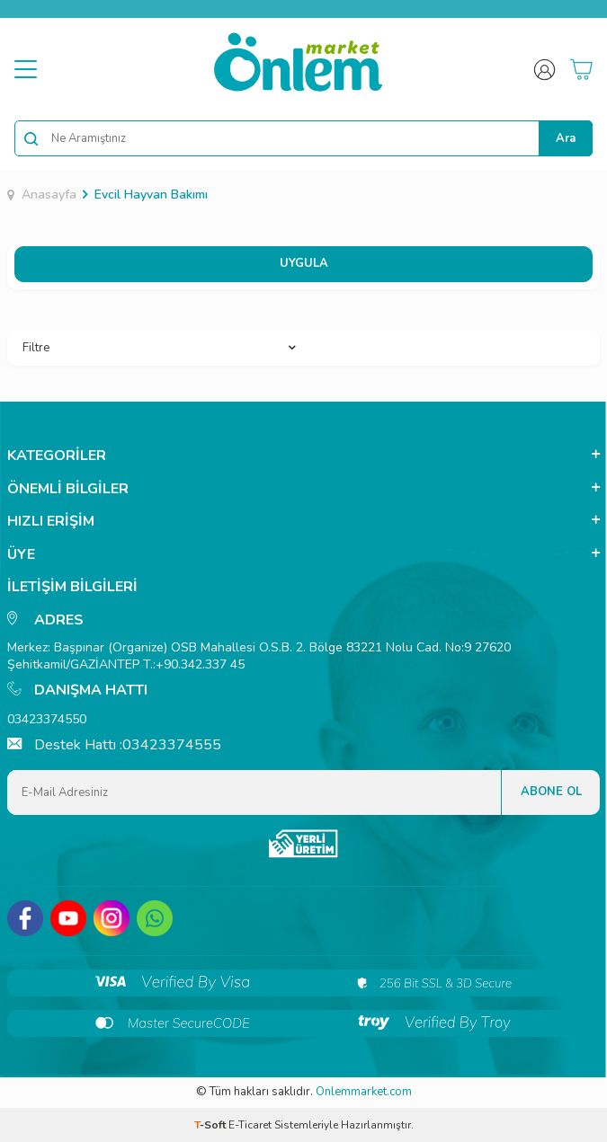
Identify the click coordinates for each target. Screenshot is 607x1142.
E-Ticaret (250, 1125)
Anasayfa (41, 195)
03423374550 (46, 719)
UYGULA (304, 263)
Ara (566, 138)
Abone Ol (551, 791)
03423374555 (171, 745)
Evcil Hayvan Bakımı (151, 195)
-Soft (211, 1125)
